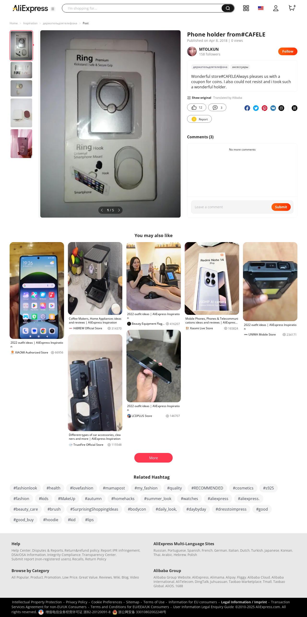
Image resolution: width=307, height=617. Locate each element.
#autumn (93, 498)
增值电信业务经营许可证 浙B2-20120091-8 (78, 612)
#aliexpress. (249, 498)
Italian (234, 550)
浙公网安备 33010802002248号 (139, 612)
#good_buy (23, 519)
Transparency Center (99, 554)
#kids (43, 498)
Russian (160, 550)
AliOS (169, 586)
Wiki (116, 577)
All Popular (20, 577)
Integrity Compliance (64, 554)
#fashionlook (25, 488)
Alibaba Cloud (259, 577)
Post (86, 23)
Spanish (193, 550)
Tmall (267, 581)
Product (36, 577)
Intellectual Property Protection (37, 602)
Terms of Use (154, 602)
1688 (179, 586)
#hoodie (50, 519)
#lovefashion (81, 488)
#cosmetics (243, 488)
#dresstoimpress (231, 509)
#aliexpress (218, 498)
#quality (174, 488)
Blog (125, 577)
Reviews (105, 577)
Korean (286, 550)
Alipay (231, 577)
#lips (89, 519)
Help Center (21, 550)
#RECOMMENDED (207, 488)
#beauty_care (25, 509)
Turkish (257, 550)
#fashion (21, 498)
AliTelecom (184, 581)
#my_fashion (146, 488)
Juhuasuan (218, 581)
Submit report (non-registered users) (41, 559)
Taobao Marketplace (245, 581)
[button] (53, 9)
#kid (72, 519)
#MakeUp (66, 498)
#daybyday (196, 509)
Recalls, (78, 559)
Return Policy (95, 559)
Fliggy (241, 577)
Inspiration (30, 23)
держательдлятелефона (60, 23)
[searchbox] (143, 8)
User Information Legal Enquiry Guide (203, 607)
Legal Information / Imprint (244, 602)
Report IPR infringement (120, 550)
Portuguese (177, 550)
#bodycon (137, 509)
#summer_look (157, 498)
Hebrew (180, 554)
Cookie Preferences (106, 602)
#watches (189, 498)
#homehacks (123, 498)
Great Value (88, 577)
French (207, 550)
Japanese (272, 550)
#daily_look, (166, 509)
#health (53, 488)
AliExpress (200, 577)
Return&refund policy (82, 550)
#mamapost (114, 488)
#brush (54, 509)
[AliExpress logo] (30, 8)
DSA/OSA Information (29, 554)
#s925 (268, 488)
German (220, 550)
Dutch (245, 550)
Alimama (217, 577)
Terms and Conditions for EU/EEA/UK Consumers (130, 607)
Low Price (69, 577)
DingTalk (202, 581)
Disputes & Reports (47, 550)
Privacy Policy (76, 602)
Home (14, 23)
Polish (192, 554)
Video (134, 577)
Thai (157, 554)
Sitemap (132, 602)
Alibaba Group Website (172, 577)
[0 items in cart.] (291, 8)
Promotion (52, 577)
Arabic (167, 554)
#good (262, 509)
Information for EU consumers (193, 602)
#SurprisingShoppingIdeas (94, 509)
